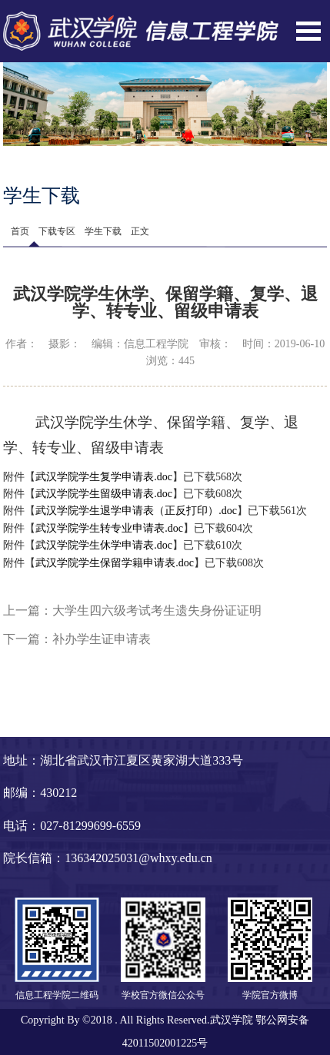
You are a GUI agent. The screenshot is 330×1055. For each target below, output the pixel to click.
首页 (20, 231)
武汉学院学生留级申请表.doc (103, 493)
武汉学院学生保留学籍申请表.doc (114, 563)
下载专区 (56, 231)
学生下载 (103, 231)
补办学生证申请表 (101, 638)
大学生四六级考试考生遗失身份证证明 (157, 610)
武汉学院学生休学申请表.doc (103, 545)
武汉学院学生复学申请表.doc (103, 477)
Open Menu (308, 31)
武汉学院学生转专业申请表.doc (109, 528)
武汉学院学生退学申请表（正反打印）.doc (136, 510)
